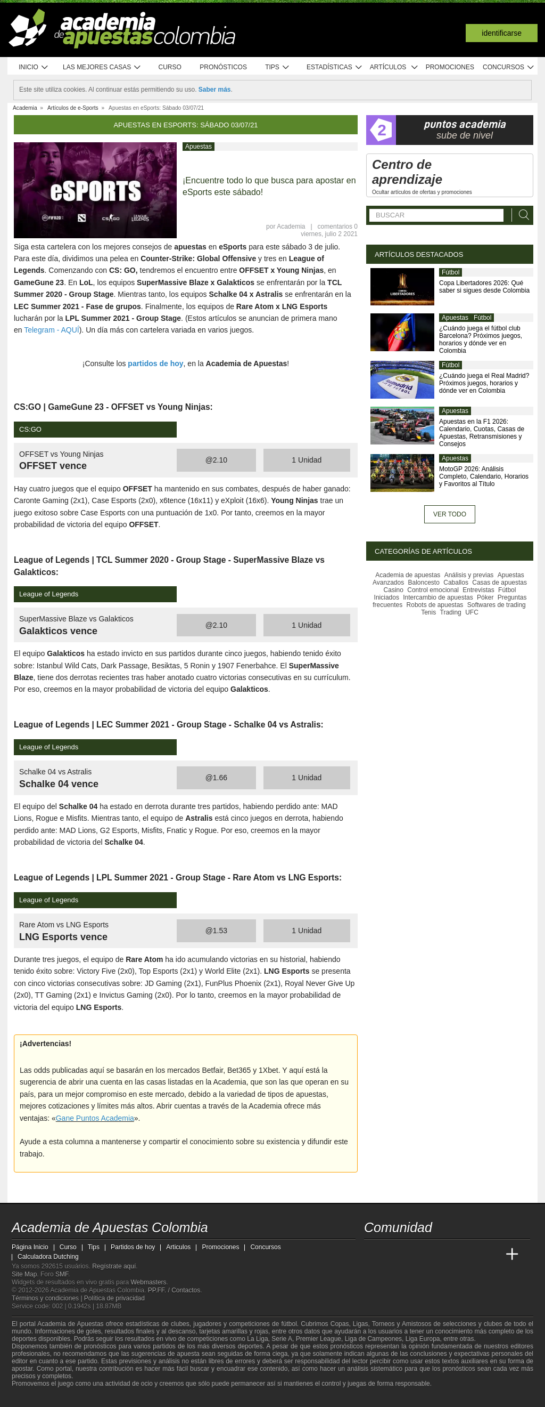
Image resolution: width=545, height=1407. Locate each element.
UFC (471, 612)
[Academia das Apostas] (393, 1255)
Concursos (509, 67)
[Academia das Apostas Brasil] (413, 1255)
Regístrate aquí (114, 1266)
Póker (485, 597)
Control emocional (433, 590)
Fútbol (450, 272)
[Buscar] (521, 215)
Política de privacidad (114, 1298)
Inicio (33, 67)
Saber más (215, 89)
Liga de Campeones (373, 1339)
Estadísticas (334, 67)
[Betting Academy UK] (492, 1255)
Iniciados (386, 597)
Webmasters (148, 1282)
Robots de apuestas (435, 605)
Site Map (24, 1274)
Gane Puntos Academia (95, 1118)
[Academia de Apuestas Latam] (473, 1255)
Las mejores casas (102, 67)
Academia (291, 226)
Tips (277, 67)
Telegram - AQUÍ (51, 330)
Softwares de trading (496, 605)
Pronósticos (223, 67)
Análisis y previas (469, 575)
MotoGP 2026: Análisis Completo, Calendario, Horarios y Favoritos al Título (484, 476)
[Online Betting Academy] (433, 1255)
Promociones (450, 67)
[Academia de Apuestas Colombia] (373, 1255)
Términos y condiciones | (48, 1298)
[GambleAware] (36, 1398)
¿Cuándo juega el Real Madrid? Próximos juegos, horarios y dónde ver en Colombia (484, 383)
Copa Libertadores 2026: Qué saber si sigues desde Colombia (484, 286)
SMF (61, 1274)
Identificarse (502, 33)
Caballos (455, 582)
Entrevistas (478, 590)
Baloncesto (424, 582)
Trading (450, 612)
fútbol (288, 1324)
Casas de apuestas (499, 582)
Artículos (394, 67)
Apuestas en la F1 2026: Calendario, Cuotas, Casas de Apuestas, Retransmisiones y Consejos (481, 433)
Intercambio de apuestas (438, 597)
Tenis (428, 612)
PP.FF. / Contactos (174, 1290)
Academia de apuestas (407, 575)
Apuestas (198, 146)
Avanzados (388, 582)
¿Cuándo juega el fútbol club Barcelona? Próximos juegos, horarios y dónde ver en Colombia (480, 339)
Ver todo (449, 514)
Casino (393, 590)
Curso (170, 67)
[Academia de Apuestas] (452, 1255)
